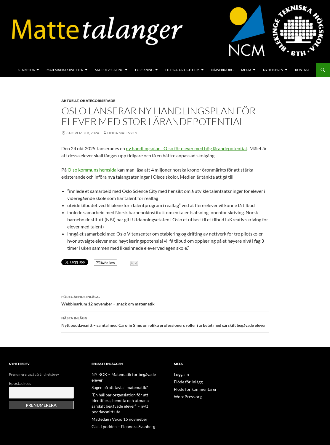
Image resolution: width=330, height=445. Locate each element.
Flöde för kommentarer (192, 388)
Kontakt (302, 70)
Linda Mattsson (122, 133)
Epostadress (20, 383)
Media (246, 70)
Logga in (180, 374)
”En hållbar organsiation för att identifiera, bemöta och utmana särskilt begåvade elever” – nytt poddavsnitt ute (124, 393)
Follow (105, 262)
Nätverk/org (222, 70)
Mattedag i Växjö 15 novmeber (115, 406)
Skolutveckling (109, 70)
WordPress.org (186, 395)
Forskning (144, 70)
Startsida (26, 70)
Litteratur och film (182, 70)
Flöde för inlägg (186, 381)
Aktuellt (70, 100)
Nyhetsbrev (273, 70)
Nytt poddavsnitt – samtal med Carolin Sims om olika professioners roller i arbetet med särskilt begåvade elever (165, 321)
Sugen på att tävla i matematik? (115, 381)
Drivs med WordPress (26, 438)
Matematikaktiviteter (65, 70)
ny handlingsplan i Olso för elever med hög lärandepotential (186, 148)
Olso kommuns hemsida (92, 169)
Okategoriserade (97, 100)
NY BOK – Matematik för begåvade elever (124, 374)
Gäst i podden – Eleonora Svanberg (118, 413)
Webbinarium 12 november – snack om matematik (165, 299)
